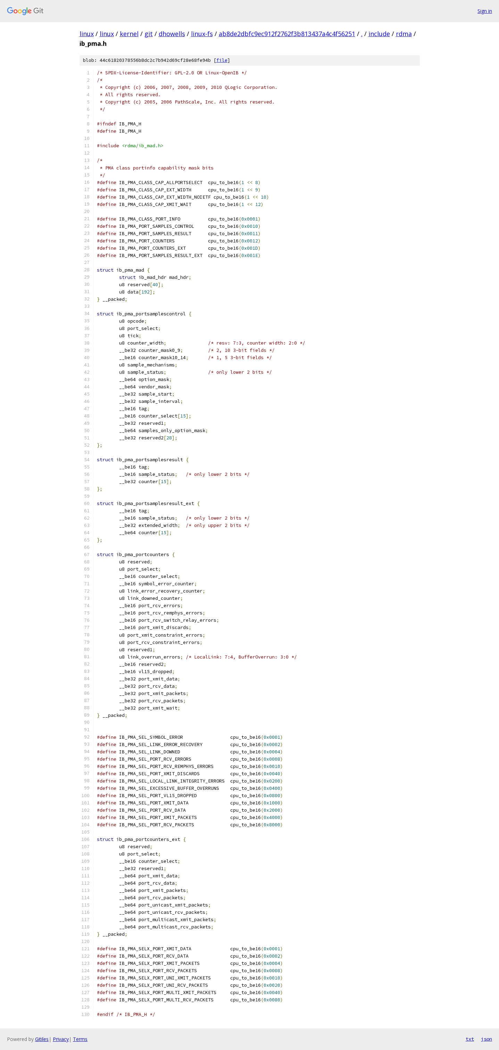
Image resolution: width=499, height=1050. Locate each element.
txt (470, 1039)
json (486, 1039)
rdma (404, 34)
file (221, 60)
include (379, 34)
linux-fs (202, 34)
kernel (129, 34)
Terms (80, 1039)
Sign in (484, 11)
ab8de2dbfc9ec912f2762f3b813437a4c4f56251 (287, 34)
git (148, 34)
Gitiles (42, 1039)
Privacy (61, 1039)
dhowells (172, 34)
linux (87, 34)
